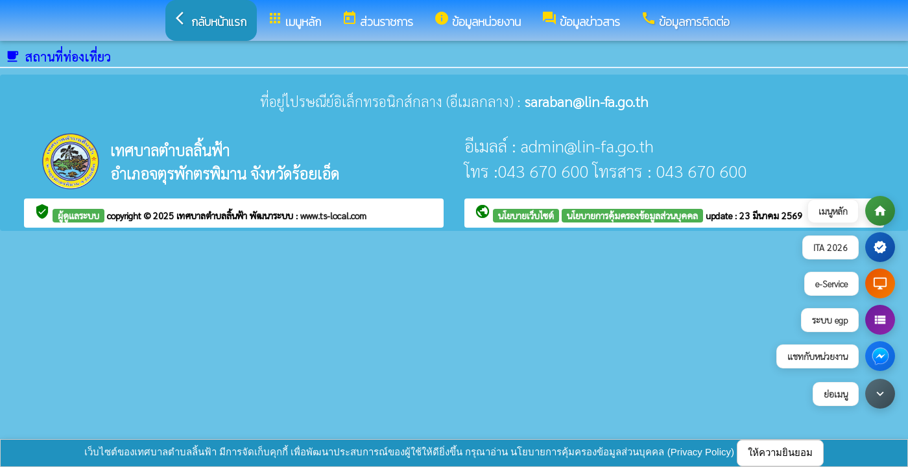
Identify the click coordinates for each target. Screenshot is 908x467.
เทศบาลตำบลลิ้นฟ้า (213, 215)
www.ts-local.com (333, 215)
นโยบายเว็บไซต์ (526, 215)
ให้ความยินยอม (780, 452)
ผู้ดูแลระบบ (78, 215)
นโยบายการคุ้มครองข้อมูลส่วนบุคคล (632, 215)
